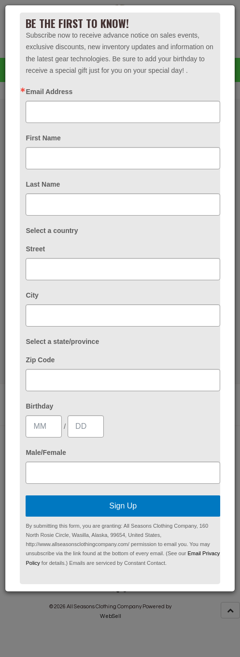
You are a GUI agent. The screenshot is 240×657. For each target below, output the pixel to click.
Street (35, 249)
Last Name (43, 184)
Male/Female (46, 452)
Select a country (52, 230)
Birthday (39, 406)
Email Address (49, 91)
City (32, 295)
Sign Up (123, 506)
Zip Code (40, 359)
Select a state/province (62, 341)
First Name (43, 138)
